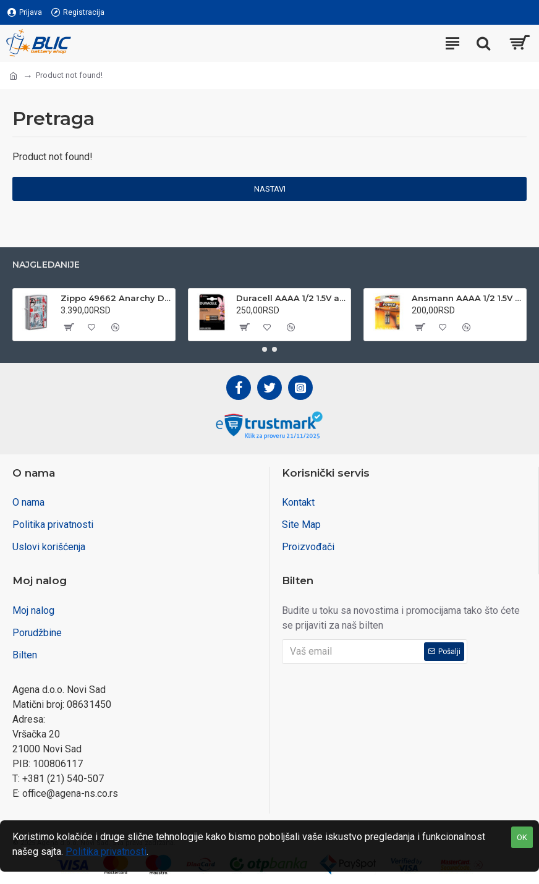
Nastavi (270, 188)
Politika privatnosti (106, 851)
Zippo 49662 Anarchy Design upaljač (116, 298)
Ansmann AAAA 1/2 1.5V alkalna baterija (467, 298)
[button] (264, 349)
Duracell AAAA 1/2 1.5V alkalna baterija (291, 298)
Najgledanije (46, 265)
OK (522, 837)
